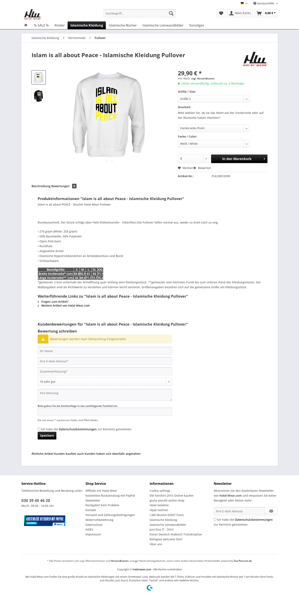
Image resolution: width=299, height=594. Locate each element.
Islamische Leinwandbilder (168, 525)
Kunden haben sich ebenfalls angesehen (113, 454)
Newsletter (92, 500)
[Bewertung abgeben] (105, 381)
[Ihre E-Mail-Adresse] (105, 361)
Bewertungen (64, 186)
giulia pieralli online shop (167, 500)
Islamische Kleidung (163, 520)
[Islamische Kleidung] (87, 25)
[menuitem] (139, 15)
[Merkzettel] (221, 13)
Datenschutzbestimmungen (78, 429)
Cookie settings (160, 491)
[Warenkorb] (266, 13)
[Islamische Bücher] (123, 25)
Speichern (47, 435)
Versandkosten (120, 561)
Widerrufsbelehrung (99, 520)
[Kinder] (60, 25)
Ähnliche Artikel (42, 454)
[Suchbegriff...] (139, 13)
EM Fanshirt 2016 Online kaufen (172, 495)
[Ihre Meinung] (105, 395)
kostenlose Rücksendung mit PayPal (110, 495)
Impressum (93, 534)
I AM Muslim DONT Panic (167, 515)
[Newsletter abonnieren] (271, 511)
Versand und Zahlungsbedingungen (110, 515)
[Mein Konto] (240, 13)
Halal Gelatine (159, 505)
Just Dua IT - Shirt (161, 529)
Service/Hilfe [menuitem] (264, 3)
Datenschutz (94, 525)
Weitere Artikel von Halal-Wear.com (64, 305)
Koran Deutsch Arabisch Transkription (176, 534)
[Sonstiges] (196, 25)
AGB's (89, 529)
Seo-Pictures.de (243, 561)
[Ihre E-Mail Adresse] (239, 511)
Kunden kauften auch (69, 454)
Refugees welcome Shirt (166, 539)
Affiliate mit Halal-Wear (101, 491)
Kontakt (90, 510)
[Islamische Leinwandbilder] (163, 25)
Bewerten (202, 168)
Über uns (156, 544)
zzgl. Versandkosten (203, 78)
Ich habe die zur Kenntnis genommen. (86, 429)
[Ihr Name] (105, 351)
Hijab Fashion (159, 510)
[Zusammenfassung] (105, 371)
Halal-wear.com (142, 569)
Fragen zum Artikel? (53, 302)
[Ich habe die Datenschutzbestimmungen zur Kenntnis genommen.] (39, 429)
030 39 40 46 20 (35, 500)
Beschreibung (41, 186)
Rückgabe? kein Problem (102, 505)
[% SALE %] (41, 25)
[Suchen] (171, 13)
